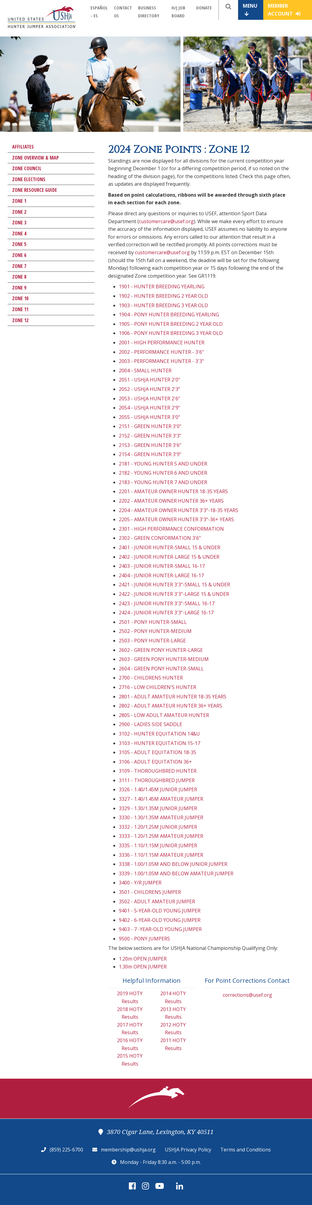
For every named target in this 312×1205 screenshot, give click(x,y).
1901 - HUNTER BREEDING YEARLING (161, 286)
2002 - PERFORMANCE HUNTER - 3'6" (161, 352)
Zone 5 (19, 244)
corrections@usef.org (247, 995)
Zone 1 (19, 201)
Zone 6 (19, 255)
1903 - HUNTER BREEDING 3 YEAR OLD (163, 305)
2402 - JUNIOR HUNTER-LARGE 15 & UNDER (169, 556)
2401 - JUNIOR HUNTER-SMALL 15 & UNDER (169, 547)
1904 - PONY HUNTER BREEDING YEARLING (169, 314)
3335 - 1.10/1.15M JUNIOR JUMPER (158, 845)
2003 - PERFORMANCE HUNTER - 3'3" (161, 361)
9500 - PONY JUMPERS (144, 938)
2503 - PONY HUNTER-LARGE (152, 640)
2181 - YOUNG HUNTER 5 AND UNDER (163, 463)
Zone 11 (20, 309)
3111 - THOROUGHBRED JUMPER (157, 780)
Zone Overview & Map (35, 157)
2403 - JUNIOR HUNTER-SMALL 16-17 (162, 566)
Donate (204, 8)
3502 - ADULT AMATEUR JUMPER (157, 901)
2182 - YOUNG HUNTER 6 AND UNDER (163, 472)
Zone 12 (20, 320)
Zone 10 (20, 298)
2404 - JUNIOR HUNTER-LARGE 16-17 (161, 575)
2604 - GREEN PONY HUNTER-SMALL (161, 668)
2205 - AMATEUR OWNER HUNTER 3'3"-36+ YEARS (176, 519)
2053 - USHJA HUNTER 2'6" (149, 398)
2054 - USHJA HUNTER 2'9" (149, 407)
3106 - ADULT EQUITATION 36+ (155, 761)
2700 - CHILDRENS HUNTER (151, 677)
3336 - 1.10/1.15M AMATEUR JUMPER (161, 855)
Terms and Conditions (245, 1149)
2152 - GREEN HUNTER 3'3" (150, 435)
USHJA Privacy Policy (188, 1149)
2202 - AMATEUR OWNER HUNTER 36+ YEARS (171, 500)
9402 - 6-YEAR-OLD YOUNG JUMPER (159, 920)
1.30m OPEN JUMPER (143, 966)
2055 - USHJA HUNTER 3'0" (149, 417)
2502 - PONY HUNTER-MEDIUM (155, 631)
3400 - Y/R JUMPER (140, 882)
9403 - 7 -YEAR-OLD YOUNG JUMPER (160, 929)
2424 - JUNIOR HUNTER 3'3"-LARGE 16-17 (166, 612)
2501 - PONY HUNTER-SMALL (153, 622)
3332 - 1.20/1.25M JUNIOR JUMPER (158, 827)
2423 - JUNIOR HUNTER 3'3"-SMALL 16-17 (166, 603)
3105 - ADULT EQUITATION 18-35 (157, 752)
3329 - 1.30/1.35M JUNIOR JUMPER (158, 808)
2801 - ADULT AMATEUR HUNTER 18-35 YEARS (172, 696)
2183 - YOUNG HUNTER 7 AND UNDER (163, 482)
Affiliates (23, 146)
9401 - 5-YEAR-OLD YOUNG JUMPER (159, 910)
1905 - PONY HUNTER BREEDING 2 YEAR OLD (171, 324)
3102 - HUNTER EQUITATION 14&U (159, 733)
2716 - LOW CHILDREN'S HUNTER (157, 687)
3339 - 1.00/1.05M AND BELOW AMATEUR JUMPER (176, 873)
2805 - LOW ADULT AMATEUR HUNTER (164, 715)
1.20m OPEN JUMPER (143, 958)
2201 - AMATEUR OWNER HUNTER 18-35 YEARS (173, 491)
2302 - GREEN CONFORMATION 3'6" (160, 538)
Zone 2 (19, 212)
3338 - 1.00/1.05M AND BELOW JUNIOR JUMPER (173, 864)
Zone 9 (19, 287)
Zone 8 (19, 276)
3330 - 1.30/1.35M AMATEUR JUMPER (161, 817)
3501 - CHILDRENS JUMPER (150, 892)
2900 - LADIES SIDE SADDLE (150, 724)
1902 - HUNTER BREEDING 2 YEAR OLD (163, 296)
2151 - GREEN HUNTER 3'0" (150, 426)
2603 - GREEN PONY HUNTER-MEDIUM (164, 659)
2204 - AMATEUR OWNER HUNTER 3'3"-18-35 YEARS (178, 510)
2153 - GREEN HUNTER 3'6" (150, 445)
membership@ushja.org (128, 1149)
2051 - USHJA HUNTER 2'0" (149, 379)
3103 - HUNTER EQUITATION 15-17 (159, 743)
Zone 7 (19, 266)
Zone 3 (19, 222)
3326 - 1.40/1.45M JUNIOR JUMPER (158, 789)
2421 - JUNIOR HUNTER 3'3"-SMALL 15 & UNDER (174, 584)
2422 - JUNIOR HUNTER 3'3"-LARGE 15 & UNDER (174, 594)
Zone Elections (28, 179)
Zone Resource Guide (34, 190)
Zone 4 (19, 233)
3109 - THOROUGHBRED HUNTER (158, 771)
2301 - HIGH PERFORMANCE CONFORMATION (171, 528)
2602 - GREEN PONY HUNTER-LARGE (161, 650)
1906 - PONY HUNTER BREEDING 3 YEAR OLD (171, 333)
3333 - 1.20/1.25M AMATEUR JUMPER (161, 836)
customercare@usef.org (166, 221)
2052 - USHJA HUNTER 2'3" (149, 389)
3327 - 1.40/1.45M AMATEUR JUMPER (161, 799)
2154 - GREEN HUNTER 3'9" (150, 454)
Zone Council (26, 168)
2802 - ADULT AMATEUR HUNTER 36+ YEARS (170, 705)
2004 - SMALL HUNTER (145, 370)
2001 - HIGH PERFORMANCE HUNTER (161, 342)
